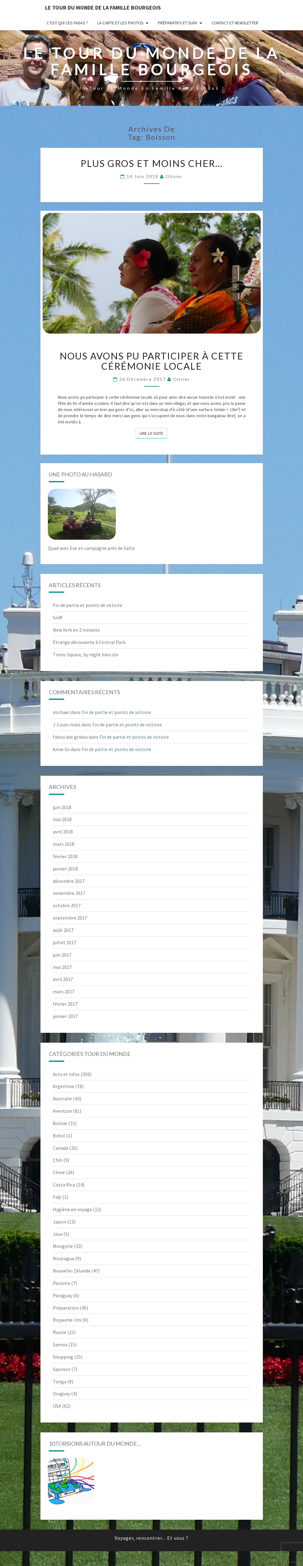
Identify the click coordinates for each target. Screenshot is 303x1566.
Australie (62, 1098)
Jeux (57, 1234)
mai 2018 (62, 819)
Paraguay (62, 1295)
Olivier (174, 176)
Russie (59, 1332)
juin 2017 (62, 955)
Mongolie (63, 1246)
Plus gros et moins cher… (152, 163)
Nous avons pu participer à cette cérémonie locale (151, 361)
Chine (59, 1172)
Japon (59, 1222)
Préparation (66, 1308)
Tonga (59, 1381)
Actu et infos (66, 1074)
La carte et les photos (120, 23)
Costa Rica (64, 1185)
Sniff (57, 617)
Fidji (57, 1197)
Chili (57, 1160)
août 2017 (63, 930)
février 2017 (65, 1004)
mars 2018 (63, 844)
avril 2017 (63, 979)
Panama (61, 1283)
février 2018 (65, 856)
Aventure (62, 1111)
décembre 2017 (69, 881)
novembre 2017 (69, 893)
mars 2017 (63, 991)
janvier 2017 (65, 1016)
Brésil (59, 1135)
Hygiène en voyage (72, 1209)
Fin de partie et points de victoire (87, 605)
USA (57, 1406)
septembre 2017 (70, 918)
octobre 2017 (67, 905)
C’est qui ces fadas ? (67, 23)
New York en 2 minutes (76, 630)
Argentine (63, 1086)
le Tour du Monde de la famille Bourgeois (103, 7)
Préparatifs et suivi (177, 23)
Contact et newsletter (235, 23)
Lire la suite (153, 433)
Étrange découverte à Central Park (89, 642)
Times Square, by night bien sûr (86, 654)
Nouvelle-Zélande (71, 1271)
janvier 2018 (65, 869)
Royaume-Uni (67, 1320)
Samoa (60, 1344)
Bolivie (60, 1123)
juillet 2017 (64, 942)
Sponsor (61, 1369)
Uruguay (61, 1393)
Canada (60, 1148)
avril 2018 (63, 832)
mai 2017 (62, 967)
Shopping (63, 1357)
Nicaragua (63, 1258)
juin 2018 (62, 807)
